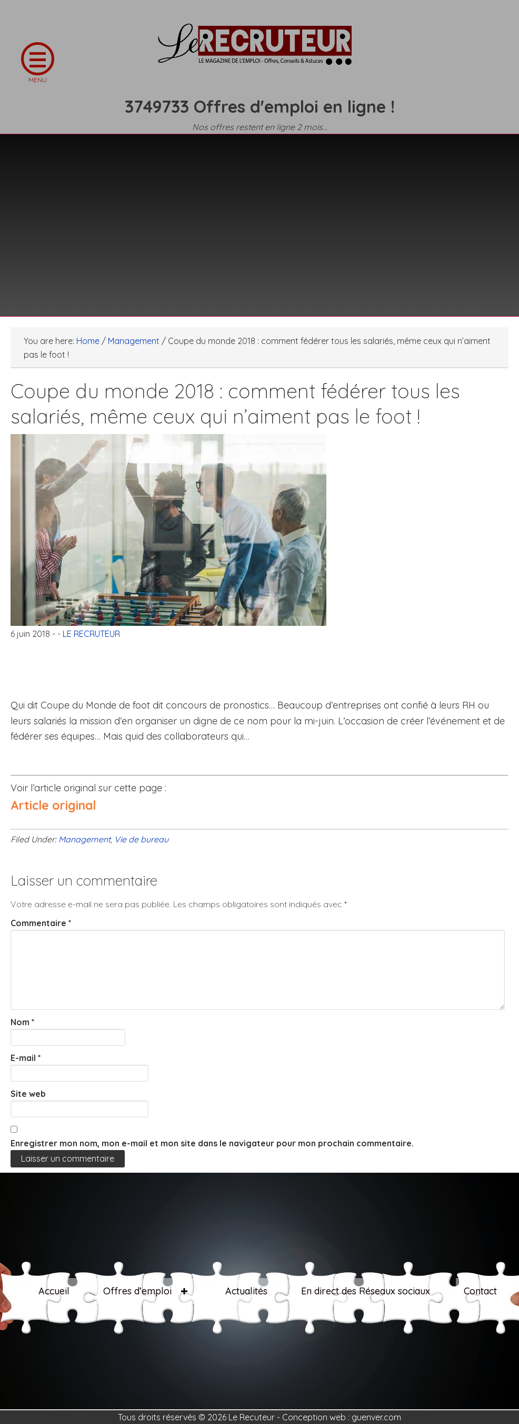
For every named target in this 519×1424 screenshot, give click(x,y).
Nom (23, 1022)
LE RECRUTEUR (259, 50)
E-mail (26, 1058)
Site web (28, 1093)
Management (84, 839)
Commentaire (41, 923)
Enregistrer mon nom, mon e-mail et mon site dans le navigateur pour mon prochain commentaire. (212, 1143)
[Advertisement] (259, 218)
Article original (53, 805)
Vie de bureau (141, 839)
